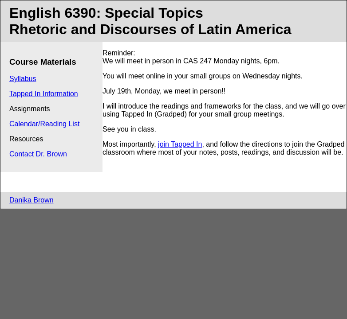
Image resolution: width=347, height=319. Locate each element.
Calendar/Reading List (44, 124)
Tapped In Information (43, 93)
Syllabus (22, 78)
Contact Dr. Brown (38, 154)
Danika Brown (31, 200)
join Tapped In (180, 144)
